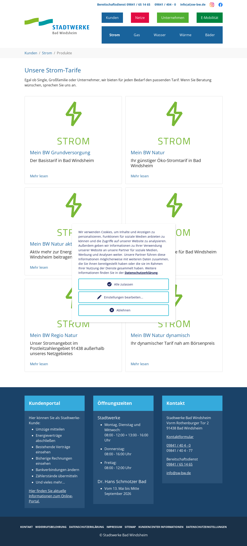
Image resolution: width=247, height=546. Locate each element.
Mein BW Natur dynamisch (160, 335)
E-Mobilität (209, 17)
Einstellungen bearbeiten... (123, 297)
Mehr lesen (39, 176)
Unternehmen (172, 17)
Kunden (112, 17)
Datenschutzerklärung (141, 273)
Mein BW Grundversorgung (60, 152)
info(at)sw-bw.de (192, 4)
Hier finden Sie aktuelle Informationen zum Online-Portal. (51, 496)
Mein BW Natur (148, 152)
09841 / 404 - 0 (165, 4)
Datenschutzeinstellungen (206, 527)
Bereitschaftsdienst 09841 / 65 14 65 (123, 4)
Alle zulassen (123, 284)
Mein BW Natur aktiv (53, 244)
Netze (140, 17)
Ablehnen (123, 310)
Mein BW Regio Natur (54, 335)
